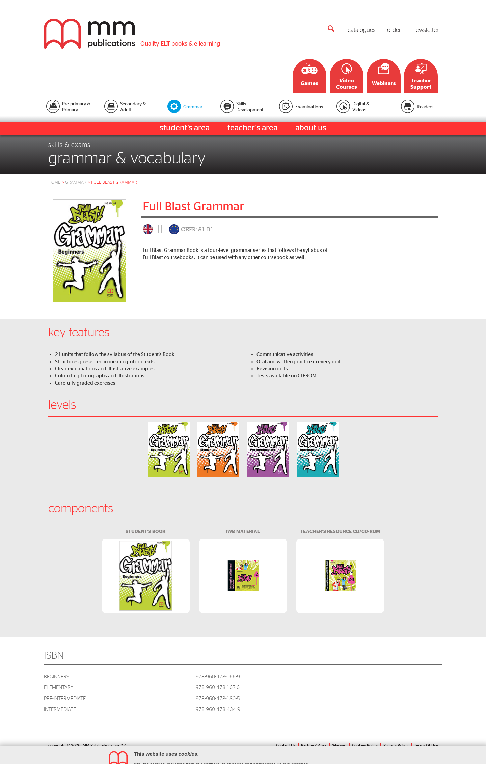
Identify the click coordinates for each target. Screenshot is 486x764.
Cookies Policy (365, 745)
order (394, 30)
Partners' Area (313, 745)
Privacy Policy (395, 745)
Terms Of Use (426, 745)
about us (310, 128)
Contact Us (285, 745)
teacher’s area (252, 128)
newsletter (425, 30)
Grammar (78, 182)
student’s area (185, 128)
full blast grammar (114, 182)
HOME (54, 182)
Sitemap (339, 745)
